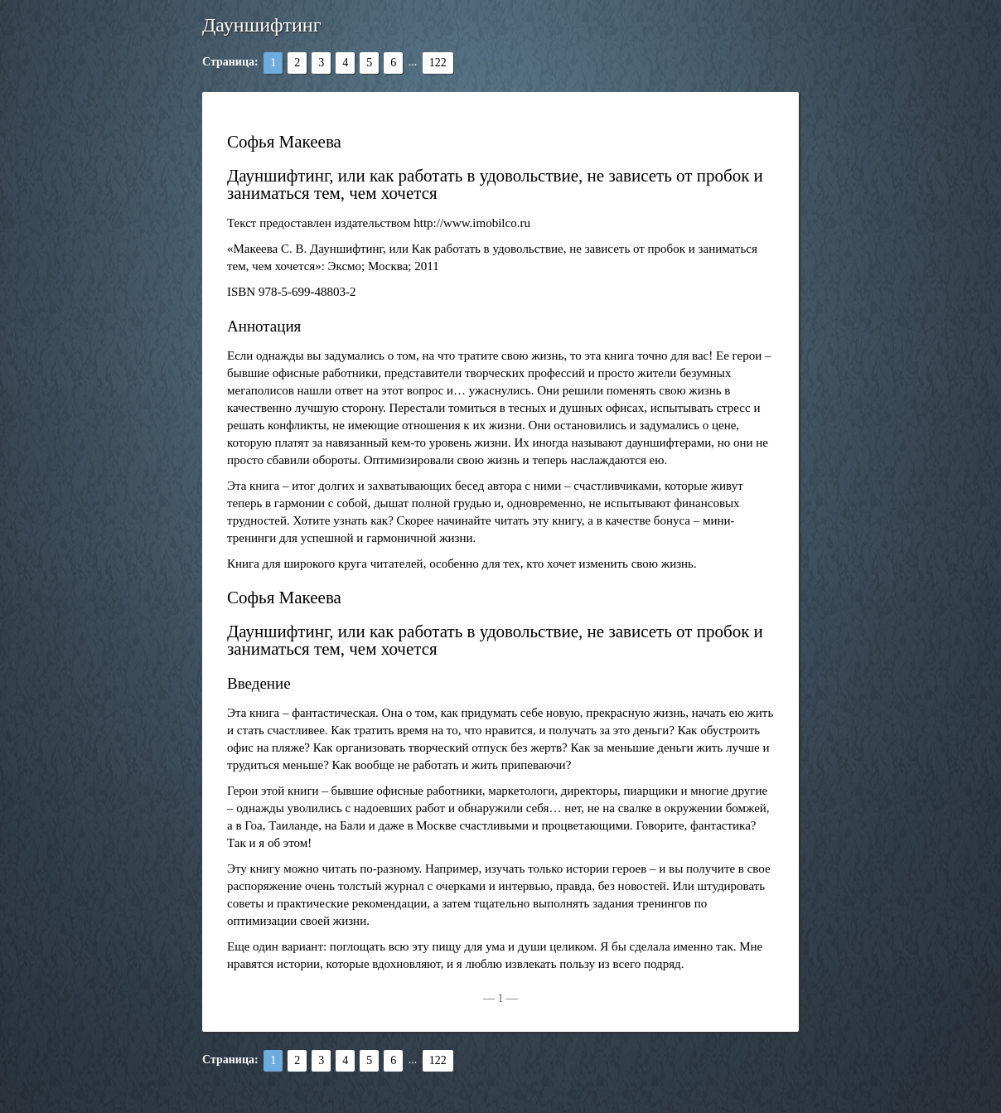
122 (438, 62)
